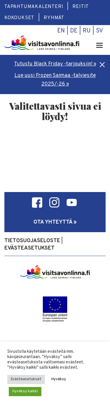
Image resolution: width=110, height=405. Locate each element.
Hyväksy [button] (58, 379)
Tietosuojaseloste (32, 240)
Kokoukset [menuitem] (19, 18)
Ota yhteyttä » (55, 222)
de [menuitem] (73, 31)
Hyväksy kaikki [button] (25, 391)
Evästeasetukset (29, 248)
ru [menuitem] (87, 31)
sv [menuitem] (99, 31)
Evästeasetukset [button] (26, 379)
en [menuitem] (61, 31)
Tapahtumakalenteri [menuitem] (33, 7)
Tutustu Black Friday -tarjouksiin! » (55, 64)
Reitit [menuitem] (80, 7)
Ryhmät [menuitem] (54, 18)
